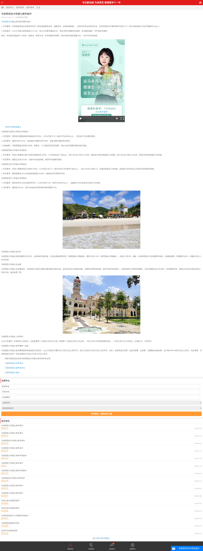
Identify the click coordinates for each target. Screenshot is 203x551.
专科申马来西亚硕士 (13, 127)
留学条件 (30, 7)
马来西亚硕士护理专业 (14, 363)
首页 (200, 2)
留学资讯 (20, 7)
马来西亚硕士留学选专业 (15, 368)
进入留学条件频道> (101, 538)
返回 (2, 2)
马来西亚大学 (6, 22)
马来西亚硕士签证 (12, 373)
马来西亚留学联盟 (21, 17)
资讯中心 (10, 7)
